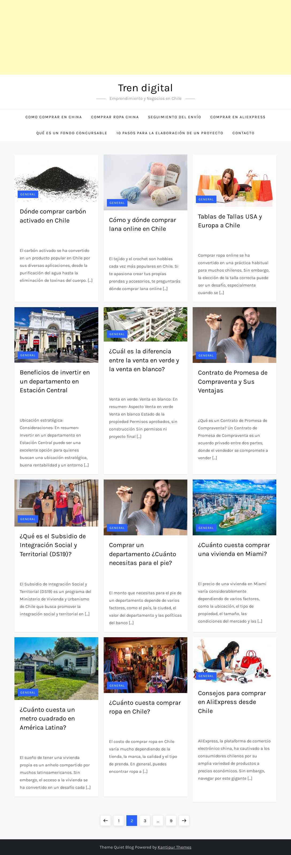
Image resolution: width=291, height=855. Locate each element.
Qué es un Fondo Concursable (71, 133)
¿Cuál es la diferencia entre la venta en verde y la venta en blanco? (144, 360)
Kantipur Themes (174, 847)
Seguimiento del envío (174, 117)
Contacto (243, 133)
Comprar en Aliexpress (238, 117)
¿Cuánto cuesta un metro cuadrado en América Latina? (47, 718)
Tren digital (145, 87)
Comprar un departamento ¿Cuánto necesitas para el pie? (142, 554)
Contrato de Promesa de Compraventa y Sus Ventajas (232, 381)
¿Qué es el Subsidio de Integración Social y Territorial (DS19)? (53, 545)
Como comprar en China (53, 117)
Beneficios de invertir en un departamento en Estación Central (55, 381)
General (28, 194)
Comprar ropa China (115, 117)
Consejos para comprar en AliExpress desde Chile (232, 702)
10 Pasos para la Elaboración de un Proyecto (170, 133)
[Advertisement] (145, 37)
